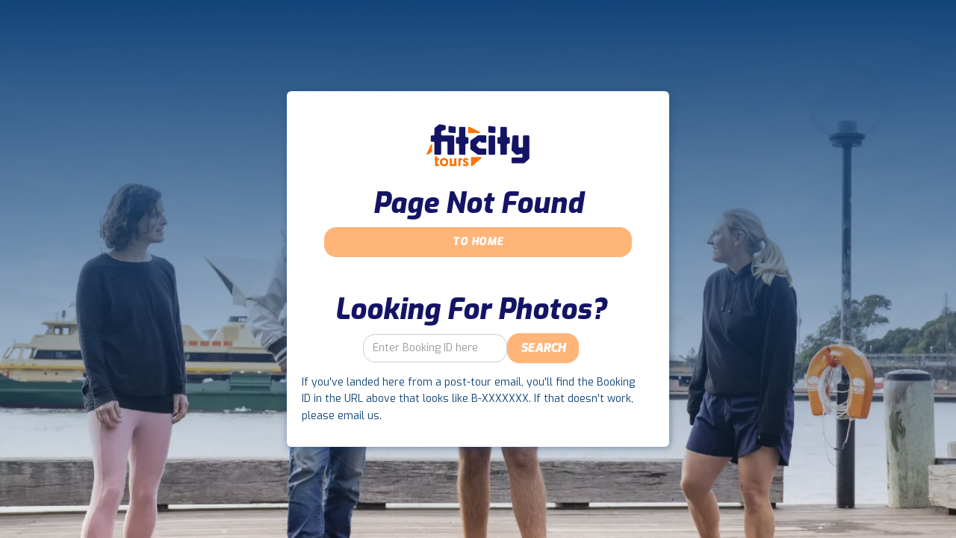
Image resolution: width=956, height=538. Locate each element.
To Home (478, 242)
